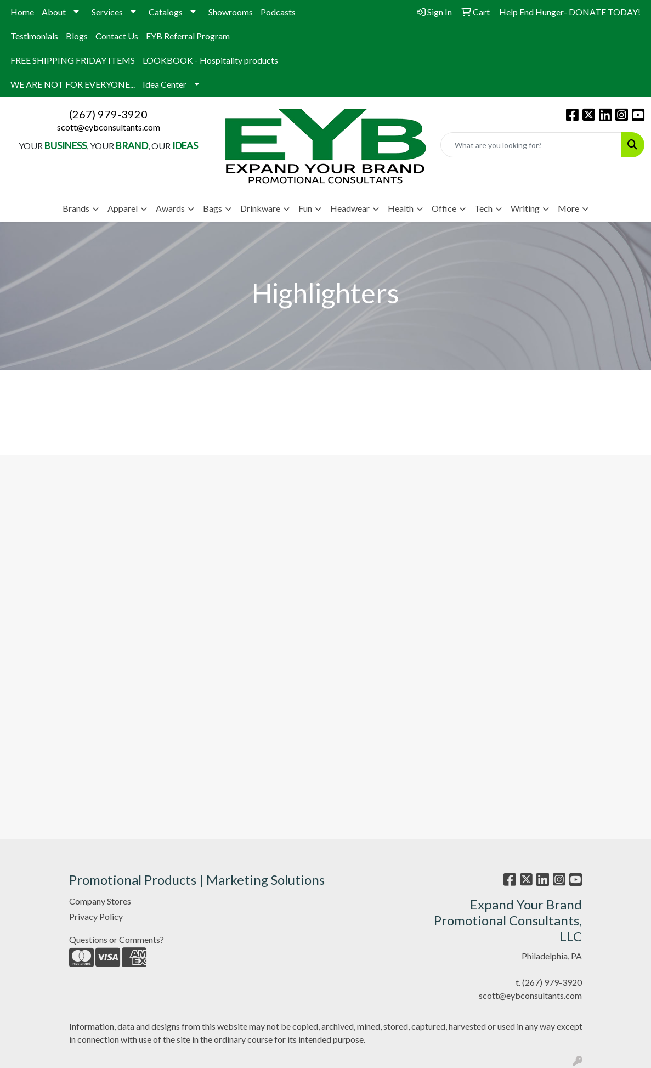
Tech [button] (483, 208)
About (54, 12)
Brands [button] (76, 208)
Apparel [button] (122, 208)
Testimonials (34, 36)
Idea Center (164, 84)
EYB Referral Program (188, 36)
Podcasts (278, 12)
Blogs (77, 36)
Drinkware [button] (260, 208)
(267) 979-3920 (108, 114)
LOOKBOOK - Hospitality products (210, 60)
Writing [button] (525, 208)
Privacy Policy (96, 916)
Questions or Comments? (116, 939)
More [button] (568, 208)
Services (107, 12)
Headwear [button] (350, 208)
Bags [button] (212, 208)
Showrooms (230, 12)
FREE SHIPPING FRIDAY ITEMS (72, 60)
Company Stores (100, 901)
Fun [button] (305, 208)
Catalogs (166, 12)
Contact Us (116, 36)
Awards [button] (170, 208)
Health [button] (401, 208)
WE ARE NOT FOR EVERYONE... (72, 84)
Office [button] (444, 208)
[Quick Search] (530, 144)
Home (22, 12)
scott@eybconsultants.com (108, 127)
